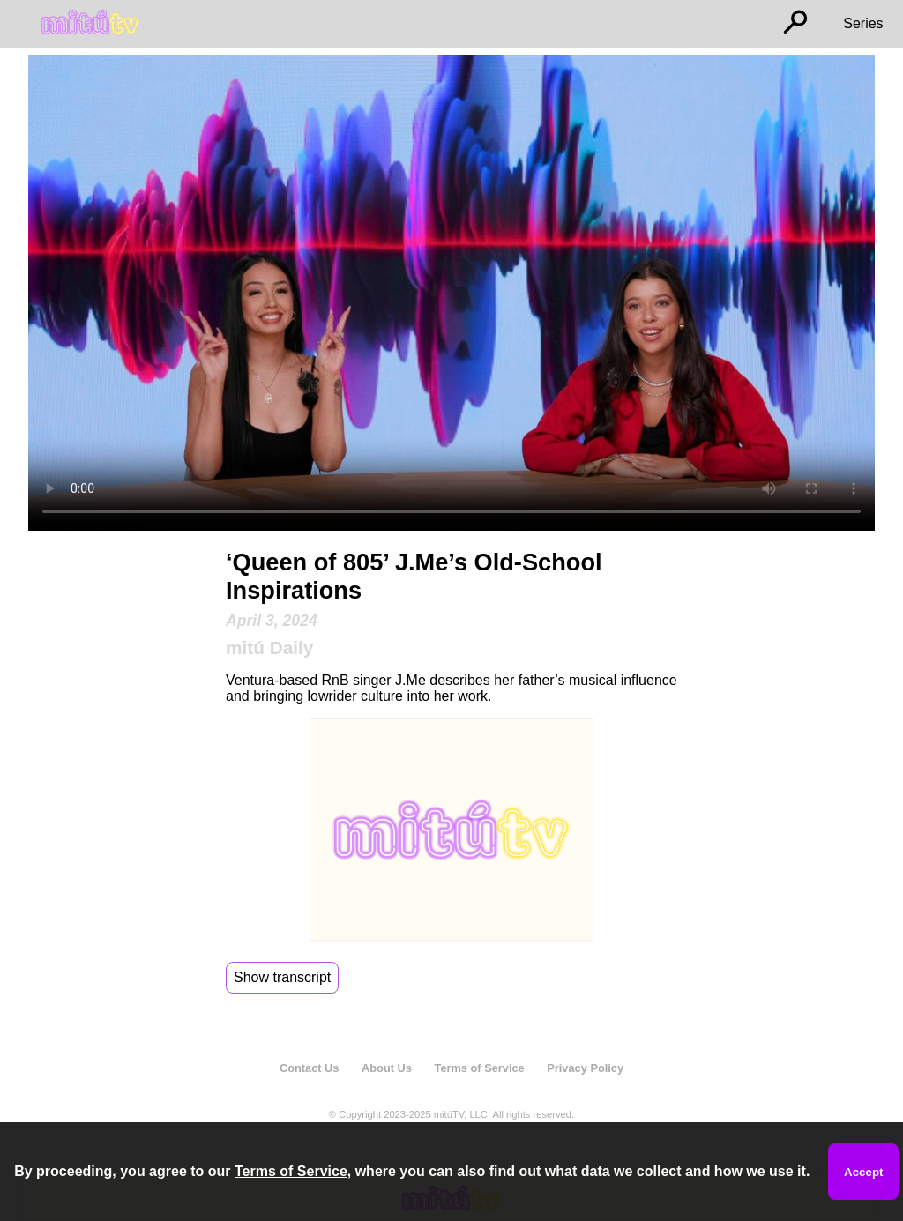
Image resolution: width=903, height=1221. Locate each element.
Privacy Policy (585, 1068)
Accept (863, 1172)
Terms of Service (480, 1068)
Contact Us (310, 1068)
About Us (387, 1068)
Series (863, 23)
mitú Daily (269, 647)
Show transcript (282, 977)
